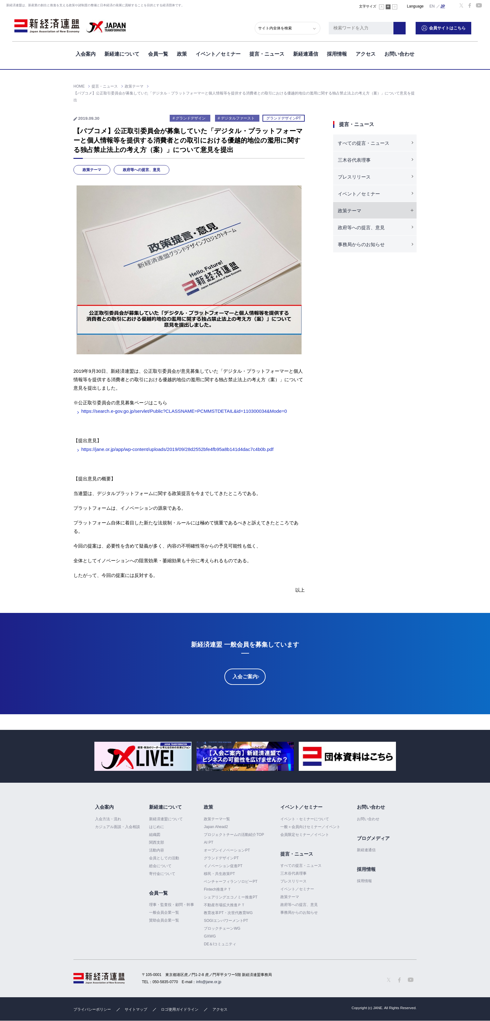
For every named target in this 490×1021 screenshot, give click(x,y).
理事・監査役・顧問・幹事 (171, 904)
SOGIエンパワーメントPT (226, 920)
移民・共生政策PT (219, 874)
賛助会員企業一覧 (164, 920)
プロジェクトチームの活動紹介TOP (234, 834)
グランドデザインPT (283, 118)
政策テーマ (91, 170)
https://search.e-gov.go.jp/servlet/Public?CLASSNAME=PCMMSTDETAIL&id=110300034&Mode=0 (184, 411)
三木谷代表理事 (354, 160)
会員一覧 (158, 52)
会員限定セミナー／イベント (304, 834)
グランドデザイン (191, 118)
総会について (160, 866)
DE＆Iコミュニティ (220, 944)
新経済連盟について (166, 819)
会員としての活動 (164, 858)
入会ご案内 (245, 676)
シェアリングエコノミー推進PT (230, 897)
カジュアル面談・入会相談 (117, 827)
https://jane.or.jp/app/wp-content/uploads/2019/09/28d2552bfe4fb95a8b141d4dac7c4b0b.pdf (177, 449)
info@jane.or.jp (208, 982)
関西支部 (156, 842)
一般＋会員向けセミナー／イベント (310, 827)
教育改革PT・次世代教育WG (228, 913)
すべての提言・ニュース (363, 143)
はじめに (156, 827)
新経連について (121, 52)
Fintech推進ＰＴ (217, 889)
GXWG (210, 936)
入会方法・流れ (108, 819)
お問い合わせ (399, 52)
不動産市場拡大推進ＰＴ (224, 905)
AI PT (208, 842)
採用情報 (337, 52)
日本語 (443, 6)
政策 (182, 52)
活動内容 (156, 850)
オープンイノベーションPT (227, 850)
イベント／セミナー (218, 52)
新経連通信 (305, 52)
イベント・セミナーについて (304, 819)
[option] (143, 756)
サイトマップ (136, 1009)
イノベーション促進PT (223, 866)
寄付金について (162, 874)
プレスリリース (354, 176)
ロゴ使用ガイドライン (179, 1009)
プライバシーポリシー (92, 1009)
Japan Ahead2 (216, 827)
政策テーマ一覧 (217, 819)
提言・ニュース (266, 52)
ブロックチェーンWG (222, 928)
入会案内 (86, 52)
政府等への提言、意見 (141, 170)
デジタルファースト (238, 118)
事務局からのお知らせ (361, 244)
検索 (406, 26)
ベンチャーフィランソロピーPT (230, 881)
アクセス (366, 52)
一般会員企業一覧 (164, 912)
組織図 (154, 834)
